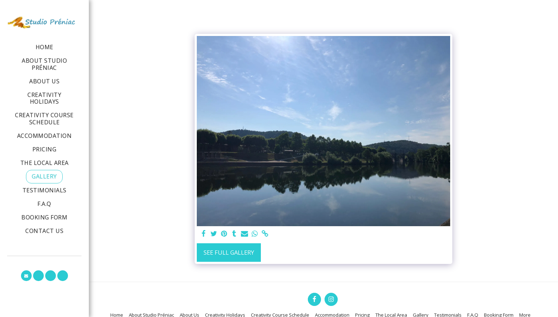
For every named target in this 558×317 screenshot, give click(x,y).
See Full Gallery (229, 252)
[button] (26, 275)
